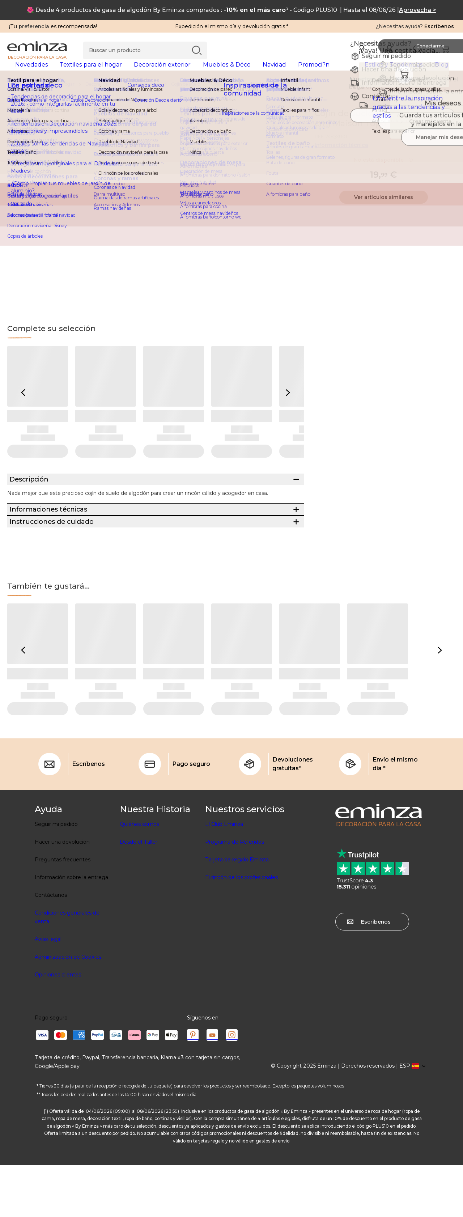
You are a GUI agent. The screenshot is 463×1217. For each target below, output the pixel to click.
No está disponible (383, 171)
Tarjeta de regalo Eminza (237, 911)
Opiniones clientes (58, 1026)
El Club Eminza (224, 876)
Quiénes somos (139, 876)
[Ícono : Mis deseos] (448, 125)
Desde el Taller (138, 894)
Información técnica (341, 156)
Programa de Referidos (234, 894)
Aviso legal (48, 991)
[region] (231, 96)
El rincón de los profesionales (241, 929)
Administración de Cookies (68, 1009)
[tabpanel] (176, 71)
